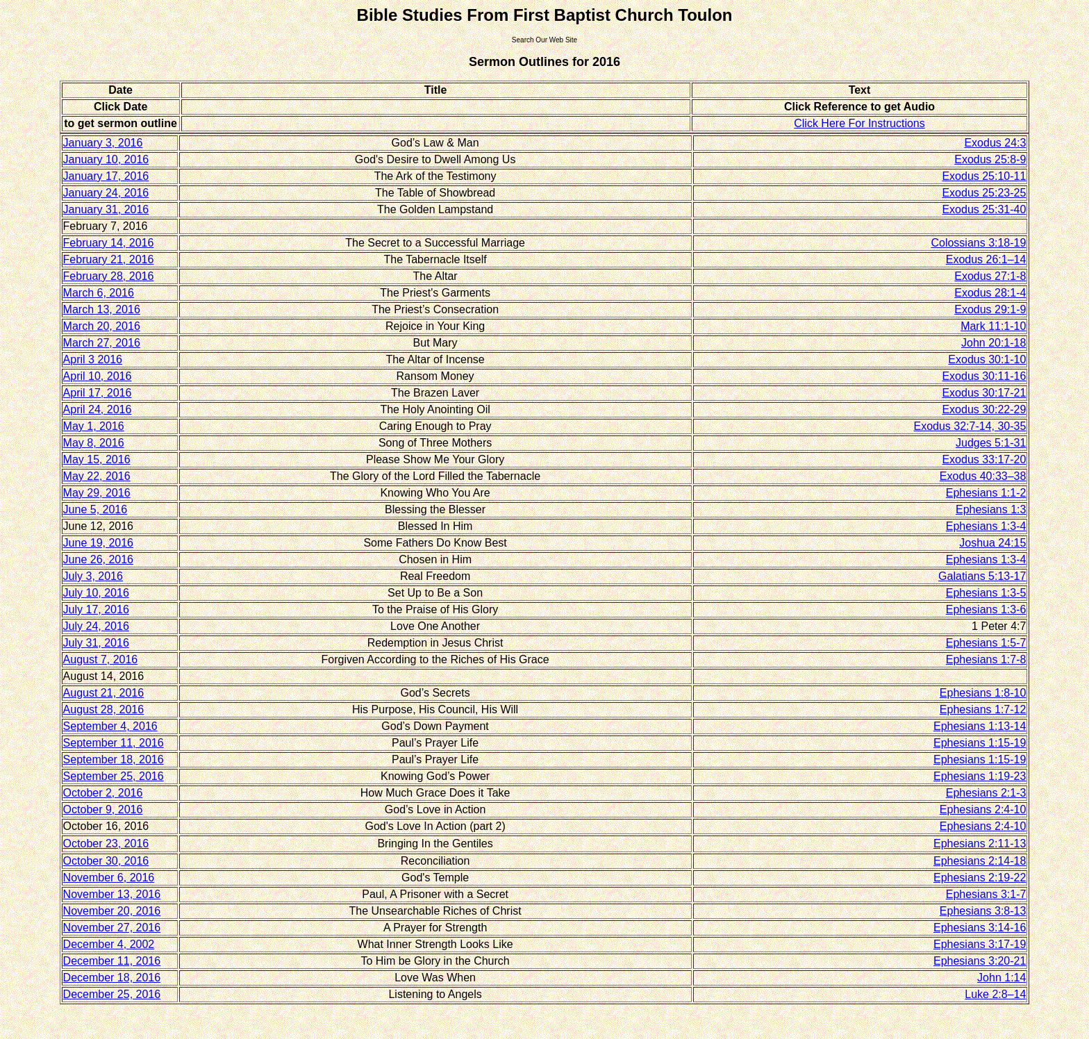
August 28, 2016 (103, 709)
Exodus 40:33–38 (983, 476)
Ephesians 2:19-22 (979, 877)
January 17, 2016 (106, 176)
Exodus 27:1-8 (990, 276)
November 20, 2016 (112, 911)
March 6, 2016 (98, 293)
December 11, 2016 (112, 961)
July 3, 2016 (93, 576)
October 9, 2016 (103, 809)
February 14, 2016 (108, 243)
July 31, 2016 (96, 643)
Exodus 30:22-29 (984, 409)
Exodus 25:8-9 (990, 159)
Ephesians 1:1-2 (986, 493)
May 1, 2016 (93, 426)
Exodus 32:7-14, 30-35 (970, 426)
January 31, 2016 (106, 209)
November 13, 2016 (112, 894)
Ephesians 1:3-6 (986, 609)
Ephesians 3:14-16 (979, 927)
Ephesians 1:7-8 (986, 659)
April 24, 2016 (97, 409)
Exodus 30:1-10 (987, 359)
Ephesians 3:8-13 (983, 911)
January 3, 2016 (103, 143)
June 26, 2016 (98, 559)
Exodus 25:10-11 (984, 176)
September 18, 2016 (113, 759)
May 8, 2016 (93, 443)
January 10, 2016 (106, 159)
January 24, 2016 (106, 193)
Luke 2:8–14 (995, 994)
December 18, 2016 (112, 977)
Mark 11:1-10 (993, 326)
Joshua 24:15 (992, 543)
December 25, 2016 (112, 994)
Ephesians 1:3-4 (986, 526)
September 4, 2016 (110, 726)
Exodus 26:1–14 (986, 259)
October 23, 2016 (106, 843)
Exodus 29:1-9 (990, 309)
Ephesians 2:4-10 (983, 809)
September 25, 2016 (113, 776)
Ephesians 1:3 (991, 509)
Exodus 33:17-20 (984, 459)
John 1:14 (1001, 977)
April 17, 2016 (97, 393)
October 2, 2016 (103, 793)
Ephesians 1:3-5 (986, 593)
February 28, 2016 (108, 276)
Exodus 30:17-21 (984, 393)
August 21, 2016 (103, 693)
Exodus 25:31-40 (984, 209)
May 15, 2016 (97, 459)
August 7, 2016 (100, 659)
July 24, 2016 (96, 626)
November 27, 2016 (112, 927)
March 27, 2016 (101, 343)
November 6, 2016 (109, 877)
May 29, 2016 (97, 493)
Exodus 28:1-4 (990, 293)
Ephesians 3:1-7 (986, 894)
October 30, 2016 (106, 861)
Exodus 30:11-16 (984, 376)
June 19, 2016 (98, 543)
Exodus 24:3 (995, 143)
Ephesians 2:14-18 (979, 861)
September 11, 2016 (113, 743)
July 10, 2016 (96, 593)
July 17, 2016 (96, 609)
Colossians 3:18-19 (978, 243)
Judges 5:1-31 (991, 443)
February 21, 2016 (108, 259)
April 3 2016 (92, 359)
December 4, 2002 (109, 944)
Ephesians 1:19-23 (979, 776)
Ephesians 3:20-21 (979, 961)
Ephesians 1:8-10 (983, 693)
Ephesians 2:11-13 (979, 843)
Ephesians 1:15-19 (979, 743)
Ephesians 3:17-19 (979, 944)
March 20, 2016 (101, 326)
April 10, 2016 (97, 376)
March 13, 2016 (101, 309)
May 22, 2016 (97, 476)
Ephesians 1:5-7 (986, 643)
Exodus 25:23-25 (984, 193)
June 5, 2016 (95, 509)
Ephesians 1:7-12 (983, 709)
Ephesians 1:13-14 (979, 726)
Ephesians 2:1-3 (986, 793)
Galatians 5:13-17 (982, 576)
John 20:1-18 (993, 343)
